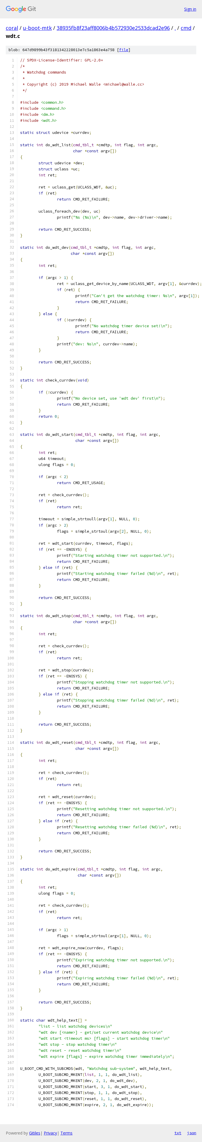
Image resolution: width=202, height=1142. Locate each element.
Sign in (190, 9)
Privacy (50, 1133)
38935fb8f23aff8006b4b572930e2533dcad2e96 (113, 27)
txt (177, 1132)
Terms (66, 1133)
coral (12, 27)
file (123, 49)
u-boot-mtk (37, 27)
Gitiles (34, 1133)
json (191, 1132)
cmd (186, 27)
